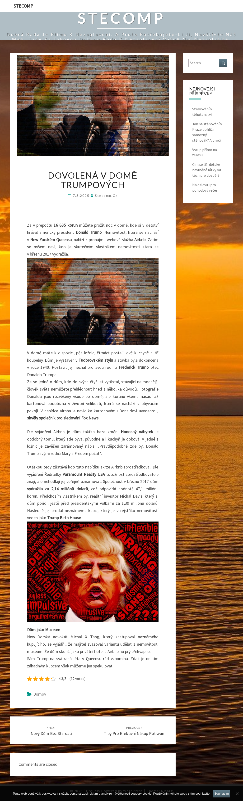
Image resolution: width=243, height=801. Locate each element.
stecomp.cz (106, 196)
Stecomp (23, 6)
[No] (237, 793)
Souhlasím (221, 793)
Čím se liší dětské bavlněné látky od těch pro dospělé (206, 170)
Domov (39, 694)
